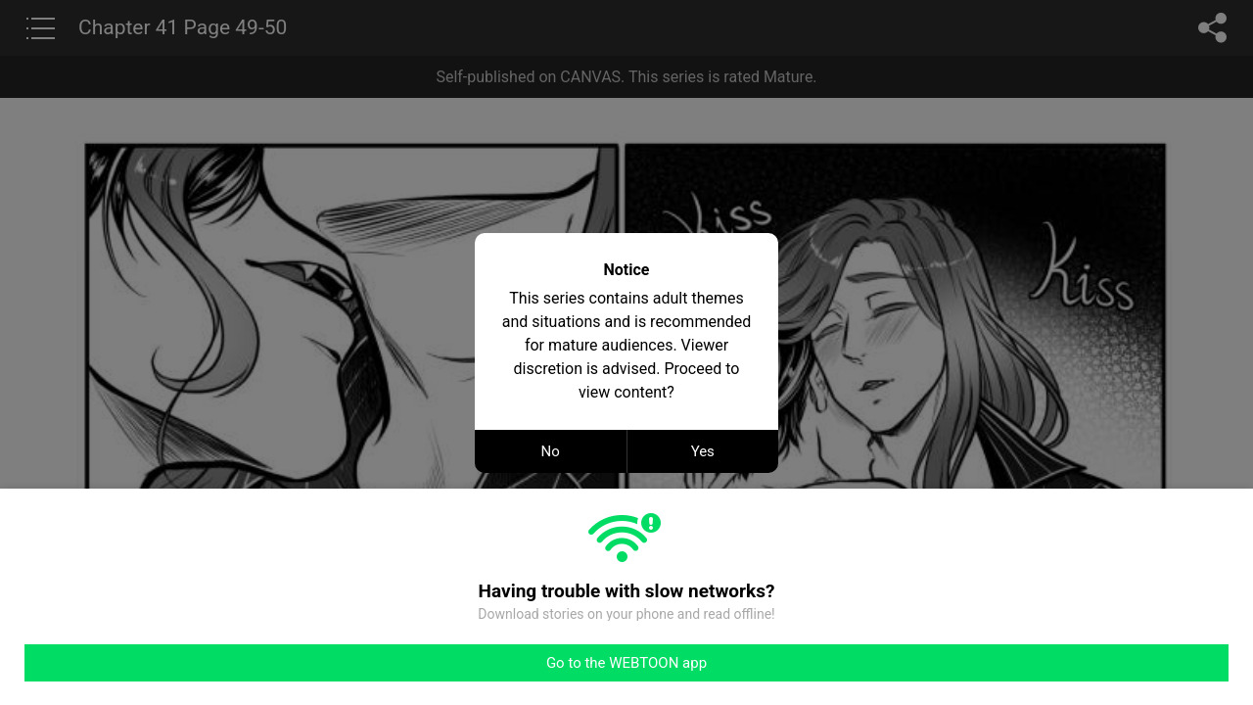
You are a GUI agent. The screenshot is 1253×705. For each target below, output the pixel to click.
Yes (703, 451)
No (550, 451)
